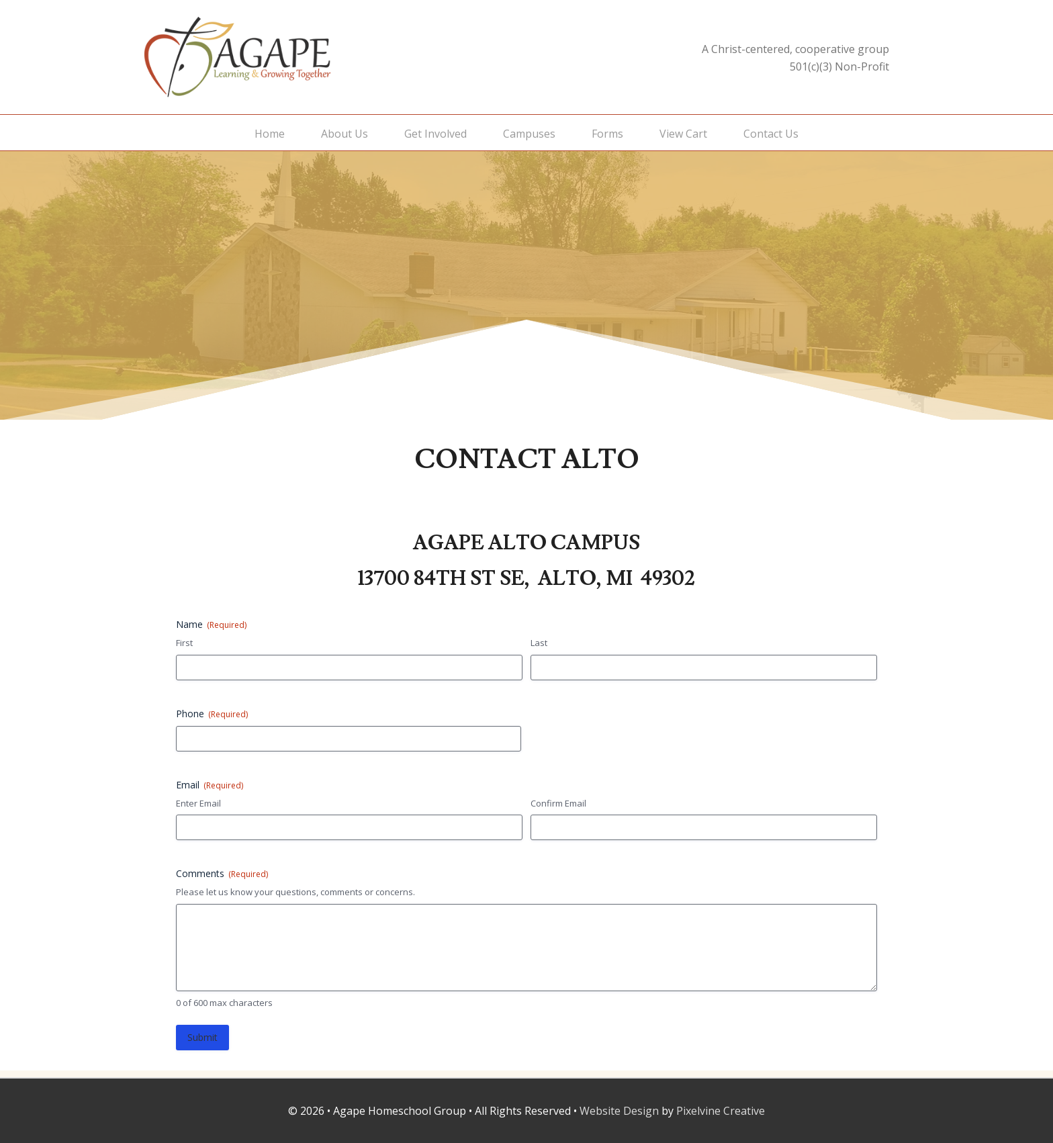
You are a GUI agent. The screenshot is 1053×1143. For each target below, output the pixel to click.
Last (539, 643)
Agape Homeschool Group (278, 57)
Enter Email (198, 803)
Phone (212, 713)
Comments (222, 873)
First (184, 643)
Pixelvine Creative (720, 1110)
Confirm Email (558, 803)
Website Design (619, 1110)
